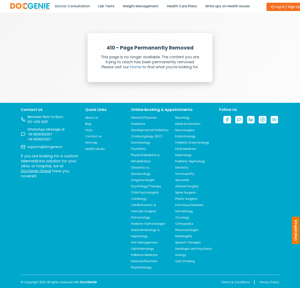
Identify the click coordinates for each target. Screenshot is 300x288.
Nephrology (183, 155)
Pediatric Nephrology (190, 161)
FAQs (88, 130)
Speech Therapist (188, 242)
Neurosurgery (185, 130)
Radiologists (183, 236)
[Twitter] (239, 120)
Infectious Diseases (189, 205)
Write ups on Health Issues (227, 6)
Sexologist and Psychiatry (193, 249)
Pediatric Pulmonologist (148, 224)
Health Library (95, 149)
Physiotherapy (141, 267)
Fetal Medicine (185, 149)
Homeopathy (184, 174)
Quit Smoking (185, 261)
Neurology (182, 117)
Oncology (182, 217)
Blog (88, 124)
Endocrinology (185, 136)
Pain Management (144, 242)
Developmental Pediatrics (150, 130)
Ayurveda (182, 180)
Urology (180, 255)
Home (135, 67)
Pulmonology (140, 217)
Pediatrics (138, 124)
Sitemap (91, 142)
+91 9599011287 (39, 139)
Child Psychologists (145, 192)
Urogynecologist (143, 180)
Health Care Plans (182, 6)
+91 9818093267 (40, 134)
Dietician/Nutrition (144, 261)
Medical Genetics (187, 124)
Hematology (184, 211)
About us (91, 117)
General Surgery (187, 186)
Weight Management (141, 6)
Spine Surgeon (185, 192)
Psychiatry (138, 149)
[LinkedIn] (251, 120)
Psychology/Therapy (146, 186)
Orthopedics (184, 224)
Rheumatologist (186, 230)
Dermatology (140, 142)
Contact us (93, 136)
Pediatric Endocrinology (192, 142)
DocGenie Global (36, 171)
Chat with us (296, 230)
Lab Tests (106, 6)
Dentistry (181, 167)
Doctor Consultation (72, 6)
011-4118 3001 (38, 121)
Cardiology (139, 199)
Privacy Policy (269, 282)
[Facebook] (227, 120)
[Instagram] (263, 120)
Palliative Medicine (144, 255)
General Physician (144, 117)
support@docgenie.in (45, 146)
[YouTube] (275, 120)
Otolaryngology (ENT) (146, 136)
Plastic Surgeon (186, 199)
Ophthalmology (142, 249)
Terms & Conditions (235, 282)
